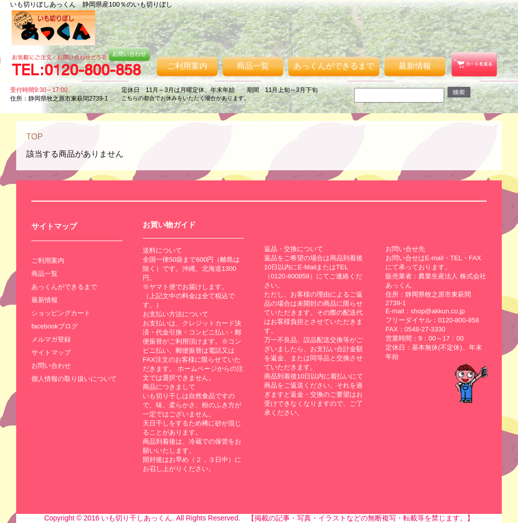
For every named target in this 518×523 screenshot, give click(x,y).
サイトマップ (51, 352)
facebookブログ (54, 326)
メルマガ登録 (51, 339)
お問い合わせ (51, 365)
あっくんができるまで (333, 66)
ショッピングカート (61, 313)
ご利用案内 (187, 66)
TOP (34, 136)
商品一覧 (253, 66)
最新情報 (415, 66)
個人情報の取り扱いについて (74, 379)
